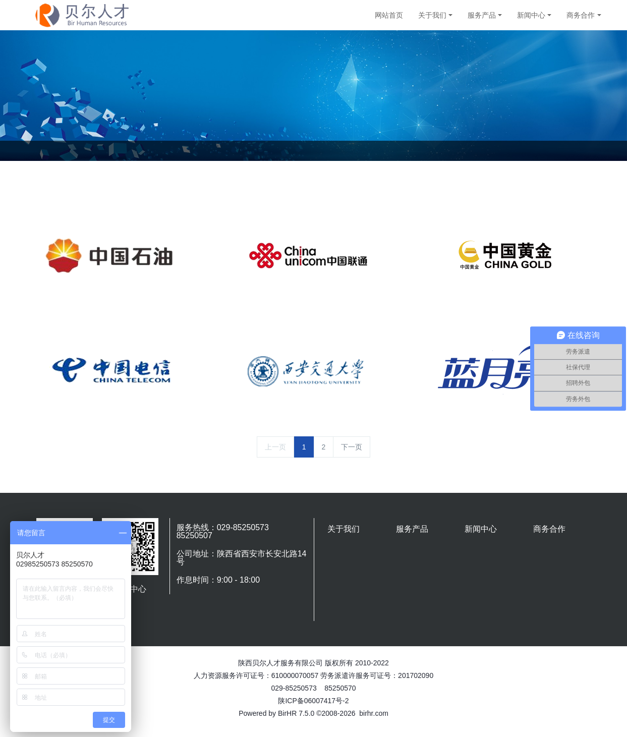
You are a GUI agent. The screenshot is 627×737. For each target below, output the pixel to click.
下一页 (351, 447)
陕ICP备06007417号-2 (313, 701)
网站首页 (389, 15)
